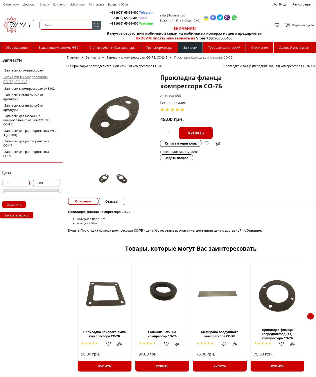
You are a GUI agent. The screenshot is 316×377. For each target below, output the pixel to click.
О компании (11, 4)
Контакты (59, 4)
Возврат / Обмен (119, 4)
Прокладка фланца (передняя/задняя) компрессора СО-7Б (277, 334)
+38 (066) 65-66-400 (124, 23)
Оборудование (16, 47)
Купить (196, 133)
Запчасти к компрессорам (23, 70)
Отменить (14, 204)
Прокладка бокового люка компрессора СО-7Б (104, 334)
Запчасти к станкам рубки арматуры (23, 107)
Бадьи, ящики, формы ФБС (59, 47)
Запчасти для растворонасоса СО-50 (26, 154)
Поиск (96, 25)
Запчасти (190, 47)
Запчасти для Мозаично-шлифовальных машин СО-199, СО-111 (26, 120)
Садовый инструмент (295, 47)
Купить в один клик (181, 143)
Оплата (44, 4)
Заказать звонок (16, 215)
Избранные (77, 4)
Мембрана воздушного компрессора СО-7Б (219, 334)
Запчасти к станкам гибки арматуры (23, 97)
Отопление (259, 47)
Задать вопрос (176, 158)
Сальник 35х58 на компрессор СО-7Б (162, 334)
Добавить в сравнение (218, 143)
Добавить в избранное (207, 143)
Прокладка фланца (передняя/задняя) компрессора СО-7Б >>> (269, 66)
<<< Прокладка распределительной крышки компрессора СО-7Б (114, 66)
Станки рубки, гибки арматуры (112, 47)
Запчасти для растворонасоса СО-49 (26, 143)
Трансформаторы (159, 47)
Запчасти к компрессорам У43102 (29, 88)
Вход (282, 4)
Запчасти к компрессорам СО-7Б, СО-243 (25, 79)
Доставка (29, 4)
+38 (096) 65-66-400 (124, 18)
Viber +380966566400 (214, 38)
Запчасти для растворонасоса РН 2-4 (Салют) (30, 133)
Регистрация (302, 4)
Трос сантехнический (224, 47)
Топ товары (96, 4)
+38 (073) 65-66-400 (124, 12)
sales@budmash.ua (172, 15)
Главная (73, 57)
